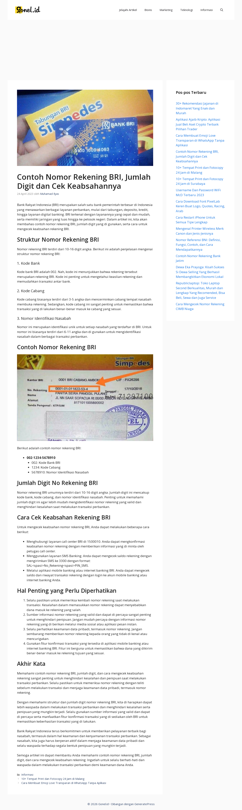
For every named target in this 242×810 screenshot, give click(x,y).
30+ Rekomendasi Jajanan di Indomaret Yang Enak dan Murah (197, 108)
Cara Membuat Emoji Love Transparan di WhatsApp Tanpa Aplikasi (63, 783)
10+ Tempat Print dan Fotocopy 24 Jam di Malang (53, 779)
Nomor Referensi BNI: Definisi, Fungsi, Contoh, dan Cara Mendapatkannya (198, 245)
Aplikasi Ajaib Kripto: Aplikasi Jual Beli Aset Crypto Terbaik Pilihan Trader (198, 124)
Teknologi (186, 10)
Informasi (206, 10)
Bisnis (148, 10)
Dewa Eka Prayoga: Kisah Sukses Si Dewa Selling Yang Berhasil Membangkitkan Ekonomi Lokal (200, 272)
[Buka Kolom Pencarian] (221, 10)
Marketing (166, 10)
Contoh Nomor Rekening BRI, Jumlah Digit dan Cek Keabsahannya (197, 156)
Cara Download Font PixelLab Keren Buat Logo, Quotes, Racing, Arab (200, 206)
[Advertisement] (121, 48)
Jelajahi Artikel (128, 10)
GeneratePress (144, 804)
